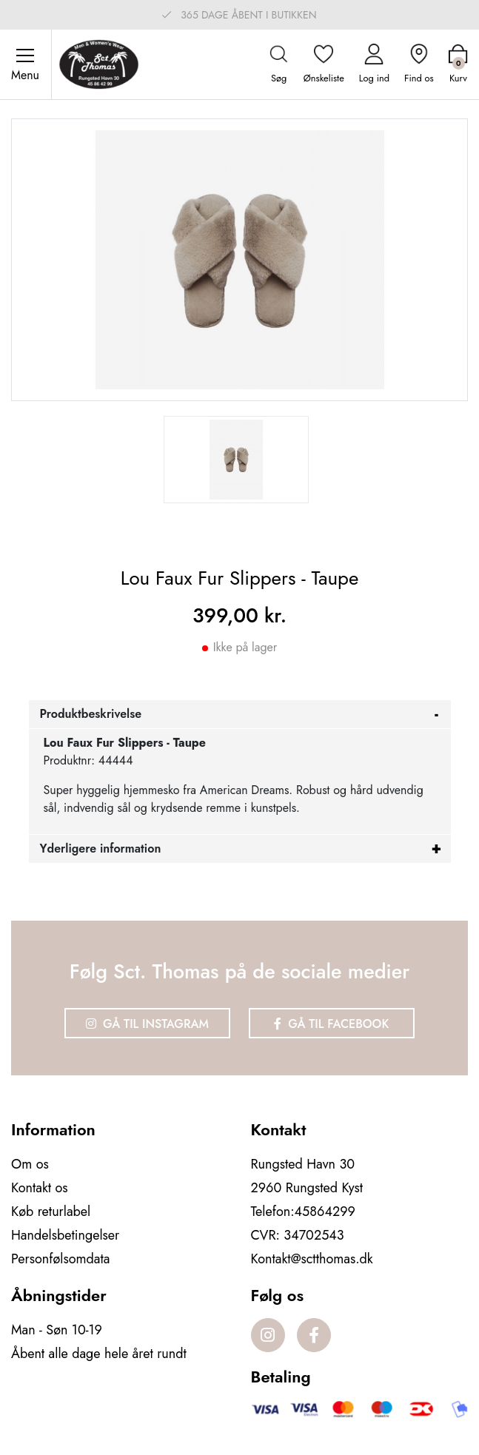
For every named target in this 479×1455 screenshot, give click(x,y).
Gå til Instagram (147, 1023)
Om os (30, 1164)
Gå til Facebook (331, 1023)
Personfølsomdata (60, 1258)
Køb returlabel (50, 1211)
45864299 (325, 1211)
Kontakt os (39, 1187)
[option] (236, 459)
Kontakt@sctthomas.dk (312, 1258)
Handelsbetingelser (65, 1235)
